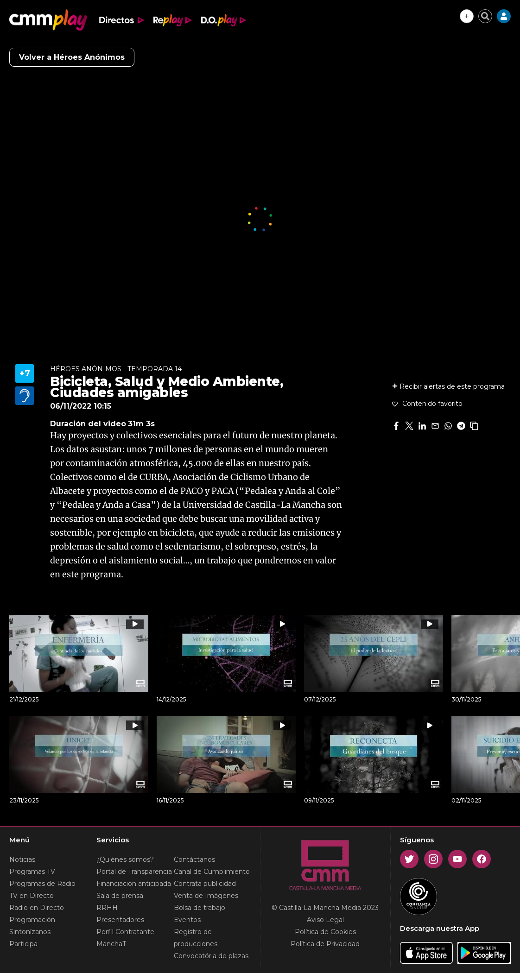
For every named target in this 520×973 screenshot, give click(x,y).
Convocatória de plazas (211, 956)
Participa (23, 944)
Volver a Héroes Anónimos (72, 57)
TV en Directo (31, 895)
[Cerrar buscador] (485, 16)
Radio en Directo (36, 908)
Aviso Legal (325, 920)
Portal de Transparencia (134, 871)
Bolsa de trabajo (199, 908)
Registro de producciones (195, 938)
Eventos (187, 920)
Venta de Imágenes (206, 895)
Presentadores (120, 920)
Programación (32, 920)
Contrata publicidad (205, 883)
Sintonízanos (30, 932)
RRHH (107, 908)
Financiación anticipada (133, 883)
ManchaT (111, 944)
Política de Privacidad (325, 944)
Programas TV (32, 871)
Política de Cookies (325, 932)
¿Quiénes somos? (125, 859)
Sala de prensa (119, 895)
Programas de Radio (42, 883)
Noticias (22, 859)
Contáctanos (194, 859)
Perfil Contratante (125, 932)
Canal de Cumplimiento (212, 871)
